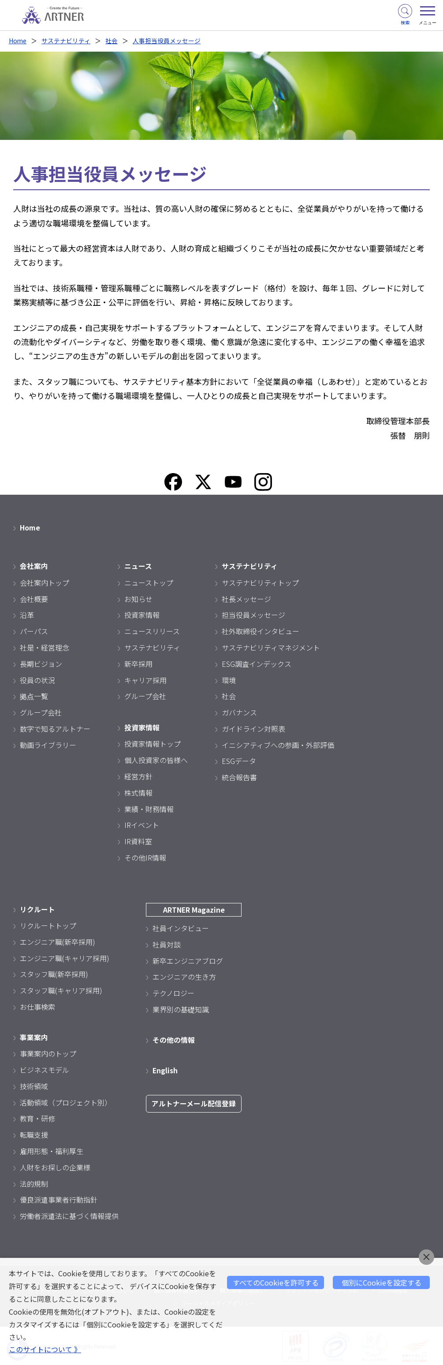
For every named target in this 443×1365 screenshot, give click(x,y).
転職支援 (34, 1133)
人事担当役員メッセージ (167, 40)
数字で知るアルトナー (55, 727)
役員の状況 (37, 679)
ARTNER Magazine (193, 908)
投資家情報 (142, 614)
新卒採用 (138, 663)
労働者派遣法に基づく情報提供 (69, 1214)
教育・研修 (37, 1117)
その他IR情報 (145, 856)
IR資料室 (138, 840)
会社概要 (34, 598)
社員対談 (167, 943)
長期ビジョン (41, 663)
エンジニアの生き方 (184, 975)
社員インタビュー (181, 927)
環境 (229, 679)
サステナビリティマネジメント (271, 646)
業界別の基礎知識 (181, 1008)
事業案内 (34, 1035)
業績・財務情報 (149, 808)
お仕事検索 (37, 1005)
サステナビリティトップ (260, 581)
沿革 (27, 614)
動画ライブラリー (48, 744)
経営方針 (138, 775)
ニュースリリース (152, 630)
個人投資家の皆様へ (156, 759)
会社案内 (34, 565)
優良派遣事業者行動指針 (58, 1198)
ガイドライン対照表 (253, 727)
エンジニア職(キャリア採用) (64, 956)
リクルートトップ (48, 924)
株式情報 (138, 791)
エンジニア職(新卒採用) (57, 940)
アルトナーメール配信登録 (194, 1102)
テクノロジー (173, 992)
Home (18, 40)
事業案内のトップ (48, 1052)
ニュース (138, 565)
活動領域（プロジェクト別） (66, 1101)
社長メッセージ (246, 598)
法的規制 (34, 1182)
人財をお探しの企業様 (55, 1166)
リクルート (37, 908)
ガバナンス (239, 712)
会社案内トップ (44, 581)
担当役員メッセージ (253, 614)
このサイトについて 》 (45, 1349)
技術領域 (34, 1084)
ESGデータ (239, 760)
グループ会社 (41, 712)
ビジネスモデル (44, 1068)
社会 (112, 40)
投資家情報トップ (152, 742)
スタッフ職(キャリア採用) (61, 989)
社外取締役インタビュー (260, 630)
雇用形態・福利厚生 (51, 1149)
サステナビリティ (66, 40)
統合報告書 (239, 776)
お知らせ (138, 598)
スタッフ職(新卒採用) (54, 973)
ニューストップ (148, 581)
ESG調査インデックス (256, 663)
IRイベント (141, 824)
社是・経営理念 (44, 646)
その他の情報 (174, 1038)
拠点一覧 (34, 695)
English (165, 1069)
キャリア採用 (145, 679)
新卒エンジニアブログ (188, 959)
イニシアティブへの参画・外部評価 (278, 744)
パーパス (34, 630)
